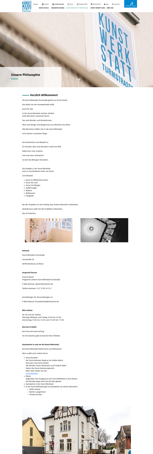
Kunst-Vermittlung (98, 8)
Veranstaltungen (57, 8)
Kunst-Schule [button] (44, 8)
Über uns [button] (110, 8)
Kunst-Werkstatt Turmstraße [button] (77, 8)
